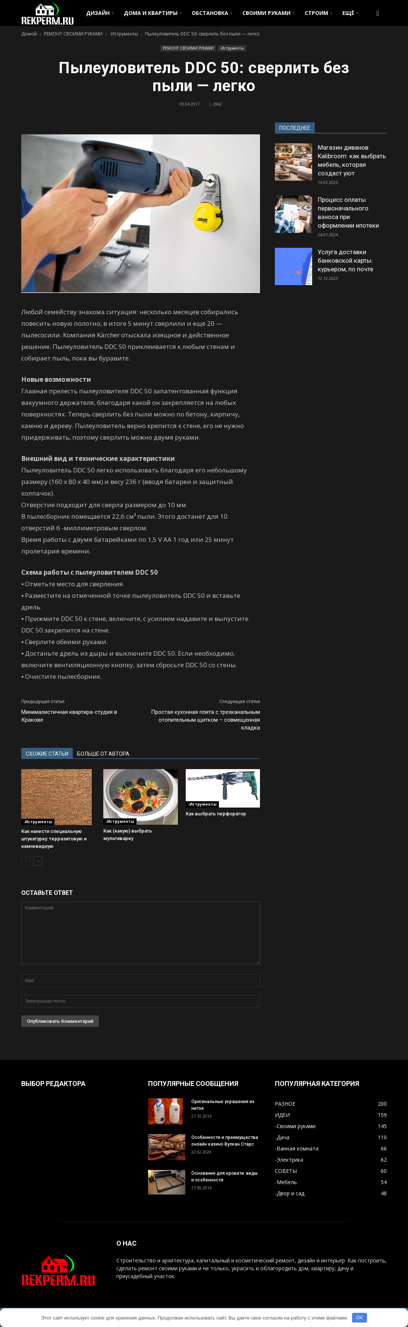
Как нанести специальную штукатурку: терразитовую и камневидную (54, 838)
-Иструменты (232, 48)
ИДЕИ (282, 1114)
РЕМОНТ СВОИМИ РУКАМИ (188, 48)
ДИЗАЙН (99, 12)
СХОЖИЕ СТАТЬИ (47, 754)
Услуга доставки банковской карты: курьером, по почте (345, 260)
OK (359, 1317)
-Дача (282, 1137)
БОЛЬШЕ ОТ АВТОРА (103, 754)
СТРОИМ (318, 12)
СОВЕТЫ (286, 1170)
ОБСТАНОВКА (212, 12)
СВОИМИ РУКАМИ (268, 12)
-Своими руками (295, 1126)
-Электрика (289, 1159)
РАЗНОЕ (285, 1103)
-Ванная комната (296, 1148)
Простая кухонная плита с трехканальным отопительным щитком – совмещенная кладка (205, 720)
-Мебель (286, 1182)
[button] (378, 13)
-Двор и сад (289, 1193)
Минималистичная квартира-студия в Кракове (69, 716)
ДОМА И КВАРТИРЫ (152, 12)
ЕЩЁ (350, 12)
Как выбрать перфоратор (216, 814)
